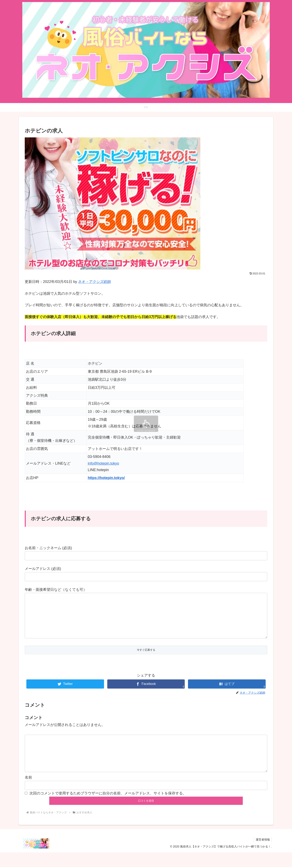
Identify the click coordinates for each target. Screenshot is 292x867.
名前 (28, 792)
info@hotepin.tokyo (103, 463)
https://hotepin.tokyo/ (106, 478)
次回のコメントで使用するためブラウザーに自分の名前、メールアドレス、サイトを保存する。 (107, 808)
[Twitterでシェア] (65, 692)
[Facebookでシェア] (146, 692)
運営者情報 (262, 854)
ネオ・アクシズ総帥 (94, 282)
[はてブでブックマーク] (227, 692)
